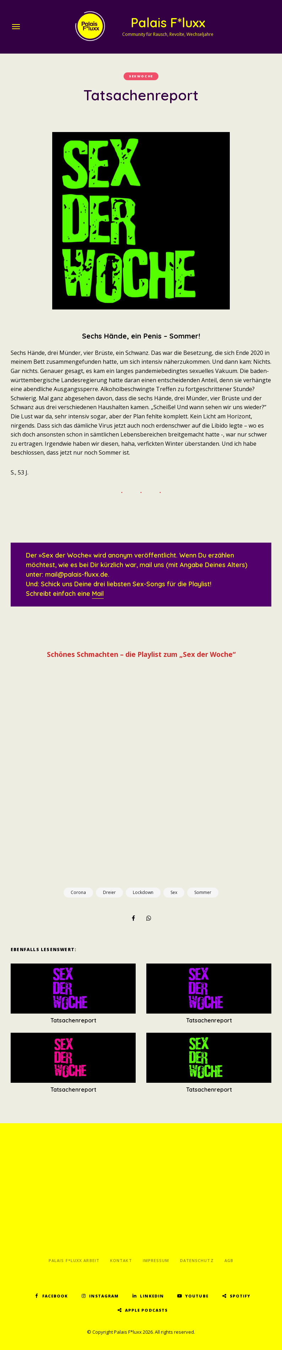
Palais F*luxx (168, 22)
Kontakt (121, 1260)
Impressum (156, 1260)
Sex (173, 892)
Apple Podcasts (146, 1310)
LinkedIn (152, 1296)
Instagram (104, 1296)
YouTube (196, 1296)
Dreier (109, 892)
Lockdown (143, 892)
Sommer (202, 892)
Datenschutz (197, 1260)
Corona (78, 892)
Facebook (55, 1296)
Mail (98, 593)
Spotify (240, 1296)
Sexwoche (141, 76)
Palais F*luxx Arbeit (74, 1260)
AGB (228, 1260)
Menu (16, 26)
